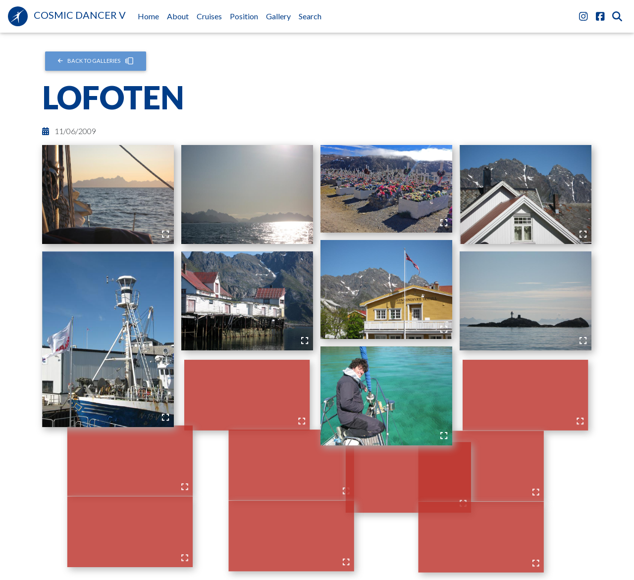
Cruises (209, 16)
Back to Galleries (96, 60)
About (178, 16)
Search (310, 16)
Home (150, 15)
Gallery (278, 16)
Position (244, 16)
